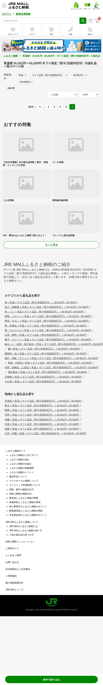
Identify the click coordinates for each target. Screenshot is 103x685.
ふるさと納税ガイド (16, 451)
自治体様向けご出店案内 (18, 569)
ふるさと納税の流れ (19, 459)
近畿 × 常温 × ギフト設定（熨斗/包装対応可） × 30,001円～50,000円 (42, 419)
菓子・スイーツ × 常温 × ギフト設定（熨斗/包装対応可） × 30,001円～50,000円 (48, 339)
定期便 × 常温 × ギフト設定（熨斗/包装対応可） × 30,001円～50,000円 (43, 376)
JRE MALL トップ (14, 589)
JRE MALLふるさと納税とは (23, 526)
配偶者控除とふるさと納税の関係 (26, 510)
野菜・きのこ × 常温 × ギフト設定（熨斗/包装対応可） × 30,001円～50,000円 (47, 320)
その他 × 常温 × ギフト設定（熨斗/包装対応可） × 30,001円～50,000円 (43, 381)
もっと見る (51, 244)
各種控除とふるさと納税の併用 (24, 502)
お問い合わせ (12, 562)
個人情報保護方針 (14, 583)
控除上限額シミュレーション (20, 541)
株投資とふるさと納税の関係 (23, 498)
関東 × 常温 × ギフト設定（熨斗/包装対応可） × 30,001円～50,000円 (42, 410)
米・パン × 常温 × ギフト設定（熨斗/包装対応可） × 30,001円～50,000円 (44, 311)
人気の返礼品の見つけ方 (21, 534)
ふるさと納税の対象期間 (21, 468)
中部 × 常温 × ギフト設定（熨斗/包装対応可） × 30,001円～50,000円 (42, 414)
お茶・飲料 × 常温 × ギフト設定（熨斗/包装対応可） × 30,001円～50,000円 (46, 335)
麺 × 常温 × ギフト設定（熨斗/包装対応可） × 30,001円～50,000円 (44, 348)
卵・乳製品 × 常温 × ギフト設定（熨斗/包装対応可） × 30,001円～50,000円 (46, 325)
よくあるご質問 (13, 555)
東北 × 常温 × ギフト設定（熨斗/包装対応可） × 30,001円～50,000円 (42, 405)
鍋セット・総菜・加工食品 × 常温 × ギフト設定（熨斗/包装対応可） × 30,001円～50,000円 (54, 344)
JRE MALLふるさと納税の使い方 (25, 530)
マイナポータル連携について (23, 481)
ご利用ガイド (12, 548)
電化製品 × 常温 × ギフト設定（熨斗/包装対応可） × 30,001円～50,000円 (48, 372)
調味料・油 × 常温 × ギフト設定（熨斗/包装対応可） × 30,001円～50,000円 (46, 353)
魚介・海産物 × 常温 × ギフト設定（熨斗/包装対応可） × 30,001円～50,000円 (47, 307)
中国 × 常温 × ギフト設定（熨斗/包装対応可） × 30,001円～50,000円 (42, 424)
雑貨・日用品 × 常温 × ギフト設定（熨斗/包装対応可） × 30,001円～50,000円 (50, 362)
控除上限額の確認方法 (20, 493)
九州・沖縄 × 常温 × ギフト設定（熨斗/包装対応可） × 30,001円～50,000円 (45, 433)
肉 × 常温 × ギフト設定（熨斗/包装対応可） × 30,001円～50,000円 (41, 302)
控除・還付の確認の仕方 (21, 489)
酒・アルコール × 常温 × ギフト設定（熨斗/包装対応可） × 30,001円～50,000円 (48, 330)
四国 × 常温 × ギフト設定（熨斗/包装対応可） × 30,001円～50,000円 (42, 428)
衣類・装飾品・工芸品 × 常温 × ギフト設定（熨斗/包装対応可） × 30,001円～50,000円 (51, 367)
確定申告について (18, 476)
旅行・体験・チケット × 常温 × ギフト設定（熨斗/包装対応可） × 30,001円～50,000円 (51, 358)
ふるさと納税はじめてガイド (23, 455)
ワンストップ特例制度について (24, 485)
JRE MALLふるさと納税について (22, 522)
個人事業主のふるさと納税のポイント (28, 506)
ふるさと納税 (10, 56)
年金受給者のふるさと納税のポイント (28, 515)
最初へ (32, 106)
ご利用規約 (11, 576)
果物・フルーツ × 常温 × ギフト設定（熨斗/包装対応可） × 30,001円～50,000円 (48, 316)
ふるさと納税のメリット (21, 472)
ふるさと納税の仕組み (20, 464)
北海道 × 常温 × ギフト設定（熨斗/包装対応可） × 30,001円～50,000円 (43, 401)
